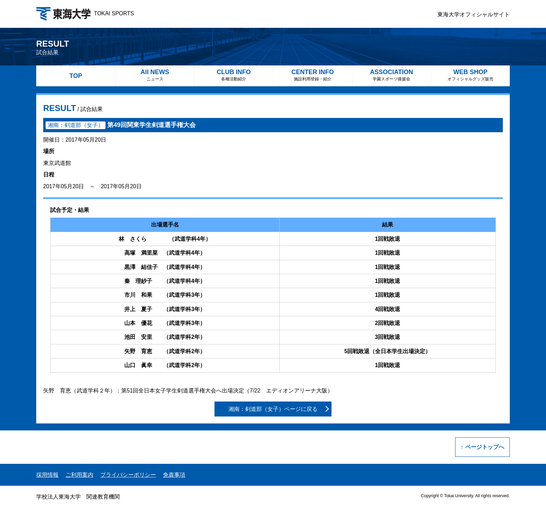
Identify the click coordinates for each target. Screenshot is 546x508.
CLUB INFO (233, 75)
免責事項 (174, 475)
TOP (75, 75)
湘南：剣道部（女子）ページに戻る (273, 409)
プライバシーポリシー (128, 475)
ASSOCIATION (391, 75)
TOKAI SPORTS (85, 13)
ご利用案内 (79, 475)
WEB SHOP (470, 75)
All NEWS (155, 75)
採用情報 (47, 475)
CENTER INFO (312, 75)
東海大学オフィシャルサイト (473, 14)
